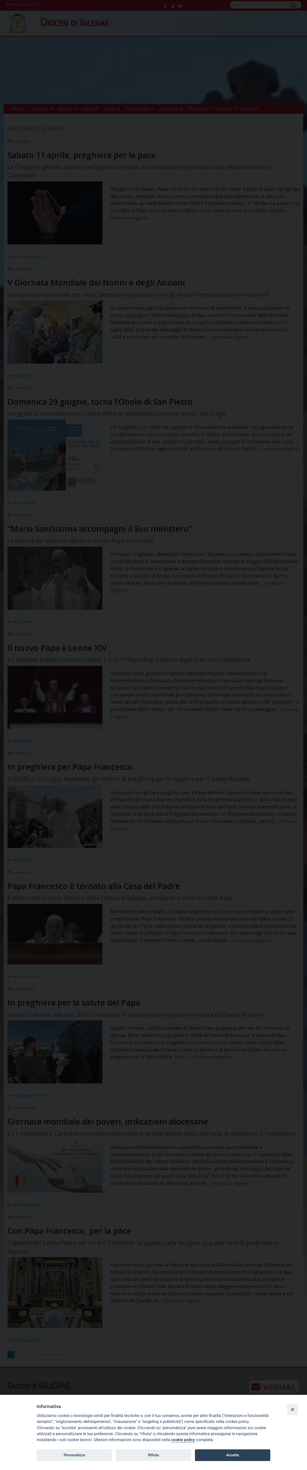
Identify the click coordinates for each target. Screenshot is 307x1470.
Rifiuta (153, 1455)
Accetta (232, 1455)
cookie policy (183, 1439)
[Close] (292, 1409)
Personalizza (74, 1455)
